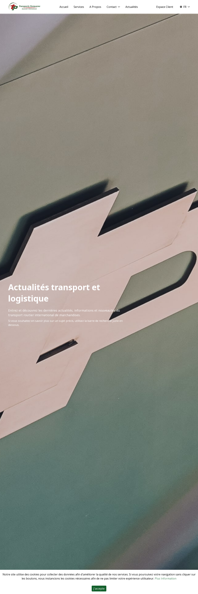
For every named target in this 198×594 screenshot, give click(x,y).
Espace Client (164, 7)
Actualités (131, 7)
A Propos (95, 7)
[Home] (24, 6)
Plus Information (165, 578)
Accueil (63, 7)
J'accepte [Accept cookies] (99, 588)
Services (79, 7)
